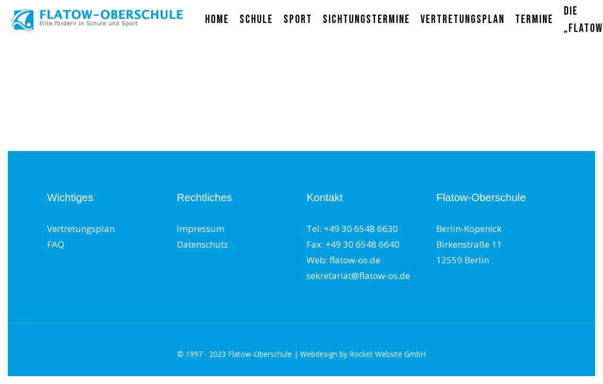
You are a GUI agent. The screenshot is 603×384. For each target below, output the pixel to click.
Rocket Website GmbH (387, 354)
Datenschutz (202, 244)
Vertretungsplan (81, 229)
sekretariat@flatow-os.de (358, 276)
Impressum (200, 229)
